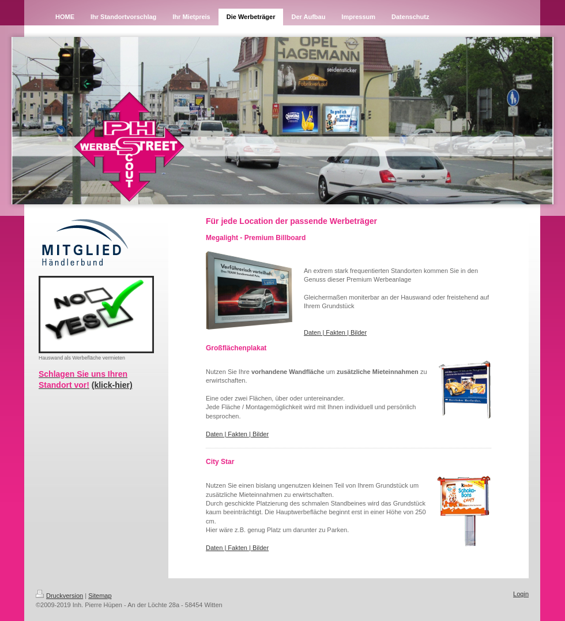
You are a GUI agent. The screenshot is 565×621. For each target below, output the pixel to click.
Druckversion (59, 595)
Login (521, 593)
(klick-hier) (112, 385)
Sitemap (99, 595)
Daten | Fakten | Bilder (335, 332)
